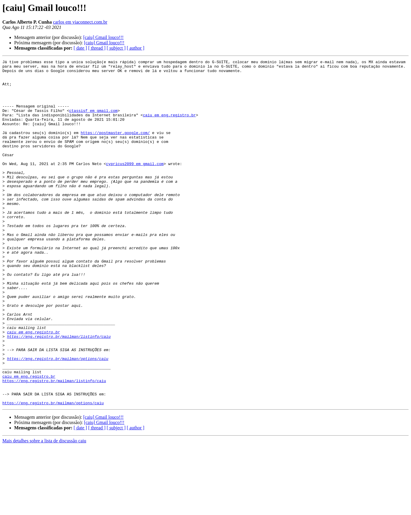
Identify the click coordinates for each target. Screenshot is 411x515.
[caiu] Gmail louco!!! (103, 37)
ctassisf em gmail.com (93, 121)
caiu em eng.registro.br (169, 126)
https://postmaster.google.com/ (115, 147)
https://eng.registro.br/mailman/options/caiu (57, 418)
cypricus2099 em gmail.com (135, 185)
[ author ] (135, 47)
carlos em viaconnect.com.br (80, 22)
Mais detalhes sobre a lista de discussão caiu (44, 509)
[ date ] (80, 47)
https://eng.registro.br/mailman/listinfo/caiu (59, 392)
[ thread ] (97, 47)
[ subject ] (116, 47)
